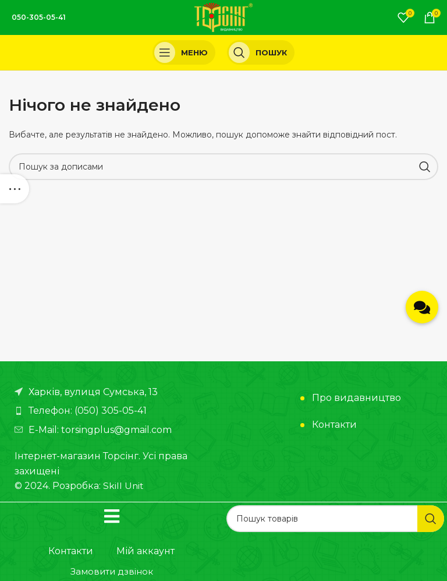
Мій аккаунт (145, 551)
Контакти (334, 424)
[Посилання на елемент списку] (116, 410)
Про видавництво (356, 397)
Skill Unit (123, 485)
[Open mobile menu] (184, 52)
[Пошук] (260, 52)
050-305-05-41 (39, 17)
